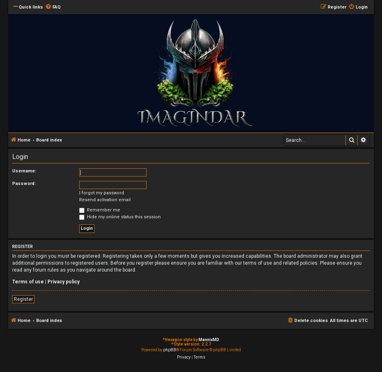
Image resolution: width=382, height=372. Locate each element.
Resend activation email (105, 199)
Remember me (99, 210)
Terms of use (28, 282)
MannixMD (209, 339)
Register (23, 299)
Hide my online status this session (120, 217)
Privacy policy (63, 282)
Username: (24, 171)
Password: (24, 183)
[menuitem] (52, 7)
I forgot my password (101, 193)
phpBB (169, 350)
